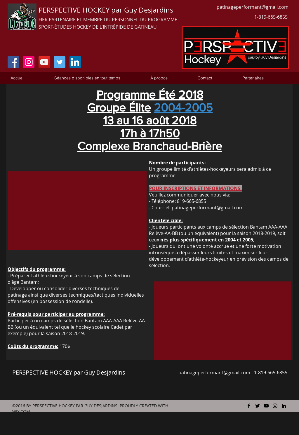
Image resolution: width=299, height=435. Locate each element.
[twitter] (257, 406)
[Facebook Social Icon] (13, 62)
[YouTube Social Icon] (44, 62)
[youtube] (266, 406)
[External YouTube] (77, 211)
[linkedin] (284, 406)
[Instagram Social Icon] (28, 62)
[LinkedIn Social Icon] (75, 62)
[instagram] (275, 406)
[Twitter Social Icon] (59, 62)
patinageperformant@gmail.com (252, 7)
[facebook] (249, 406)
